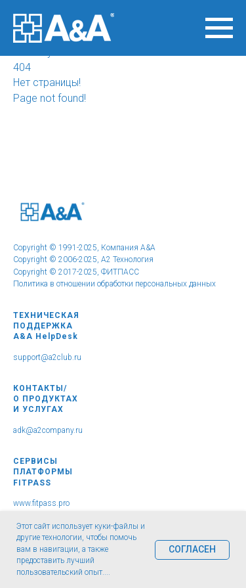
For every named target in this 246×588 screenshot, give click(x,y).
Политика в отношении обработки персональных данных (114, 283)
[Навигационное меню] (219, 28)
